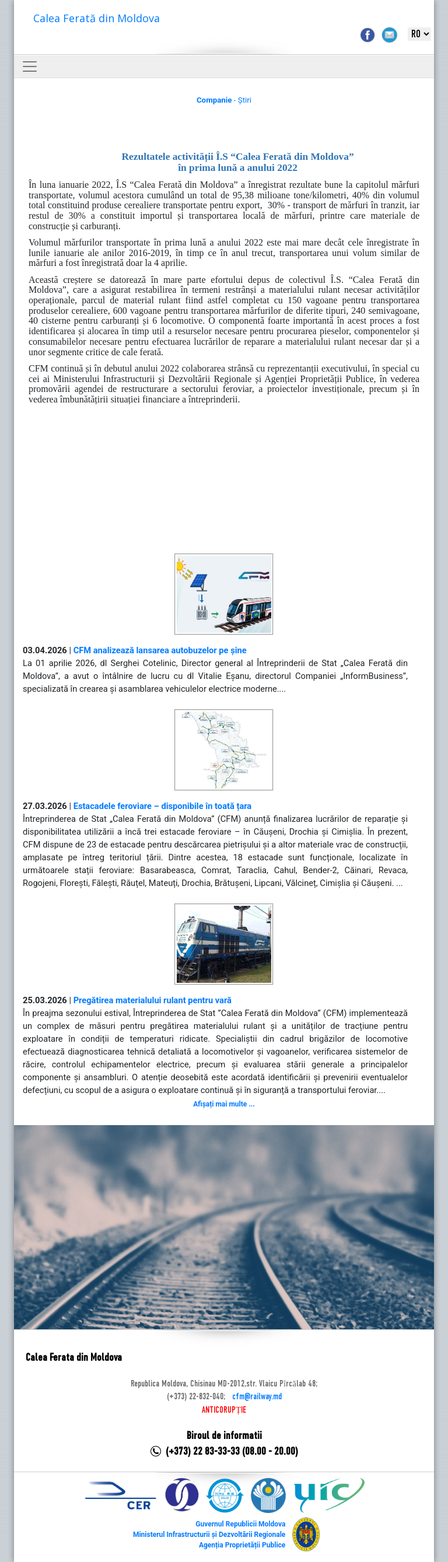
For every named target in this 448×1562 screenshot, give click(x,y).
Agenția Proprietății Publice (242, 1545)
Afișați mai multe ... (223, 1104)
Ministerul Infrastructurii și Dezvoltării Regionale (209, 1535)
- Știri (224, 100)
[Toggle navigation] (30, 66)
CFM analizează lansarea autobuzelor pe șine (160, 650)
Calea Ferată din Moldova (96, 18)
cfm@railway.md (257, 1397)
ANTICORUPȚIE (224, 1410)
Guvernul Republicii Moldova (240, 1524)
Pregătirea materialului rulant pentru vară (153, 1000)
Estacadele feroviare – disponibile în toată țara (163, 806)
